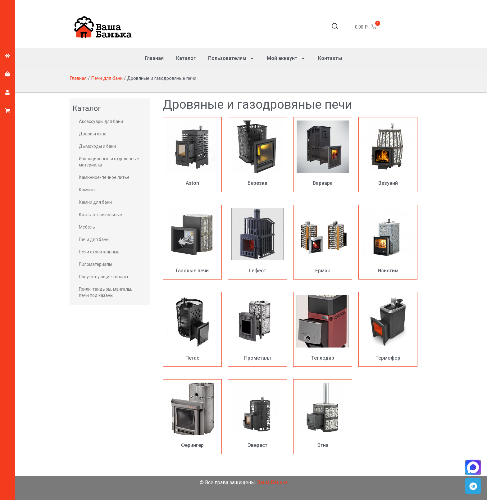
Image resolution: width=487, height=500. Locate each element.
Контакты (330, 58)
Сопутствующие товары (103, 276)
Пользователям (231, 58)
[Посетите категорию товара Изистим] (388, 242)
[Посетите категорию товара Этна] (323, 417)
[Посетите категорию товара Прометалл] (257, 329)
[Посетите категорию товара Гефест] (257, 242)
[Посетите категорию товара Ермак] (323, 242)
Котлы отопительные (100, 214)
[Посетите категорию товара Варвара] (323, 154)
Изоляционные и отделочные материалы (109, 161)
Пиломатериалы (95, 264)
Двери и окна (93, 133)
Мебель (87, 227)
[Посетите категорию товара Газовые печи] (192, 242)
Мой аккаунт (286, 58)
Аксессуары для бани (101, 121)
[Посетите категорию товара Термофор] (388, 329)
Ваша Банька (272, 482)
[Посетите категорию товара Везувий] (388, 154)
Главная (154, 58)
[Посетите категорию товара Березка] (257, 154)
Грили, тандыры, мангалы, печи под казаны (105, 292)
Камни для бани (95, 202)
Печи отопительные (99, 251)
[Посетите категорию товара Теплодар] (323, 329)
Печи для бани (107, 78)
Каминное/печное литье (104, 177)
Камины (87, 189)
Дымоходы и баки (97, 146)
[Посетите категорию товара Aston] (192, 154)
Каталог (186, 58)
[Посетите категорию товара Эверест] (257, 417)
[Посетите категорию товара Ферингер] (192, 417)
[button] (335, 27)
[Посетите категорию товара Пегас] (192, 329)
